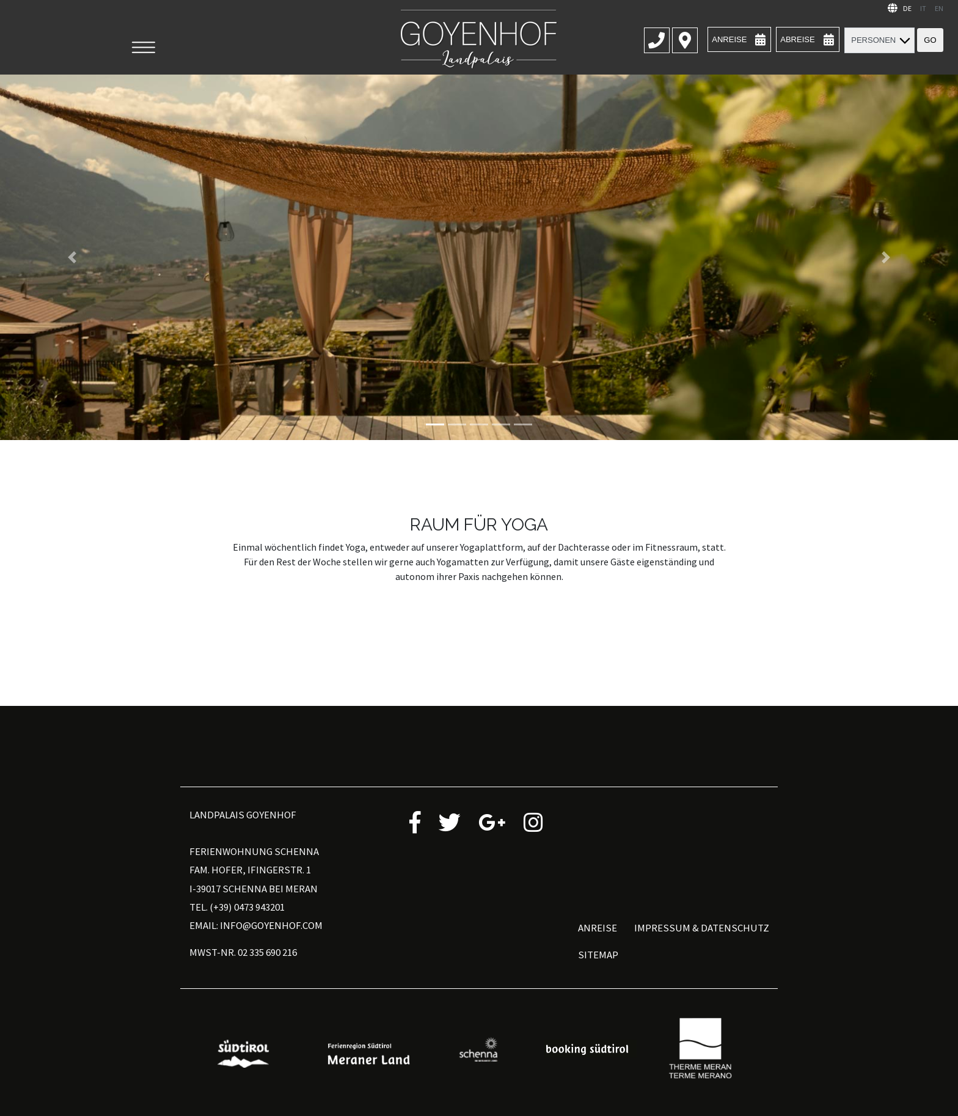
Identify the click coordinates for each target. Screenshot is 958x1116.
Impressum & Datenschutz (701, 927)
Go (930, 40)
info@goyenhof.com (271, 925)
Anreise (597, 927)
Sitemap (598, 954)
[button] (72, 257)
